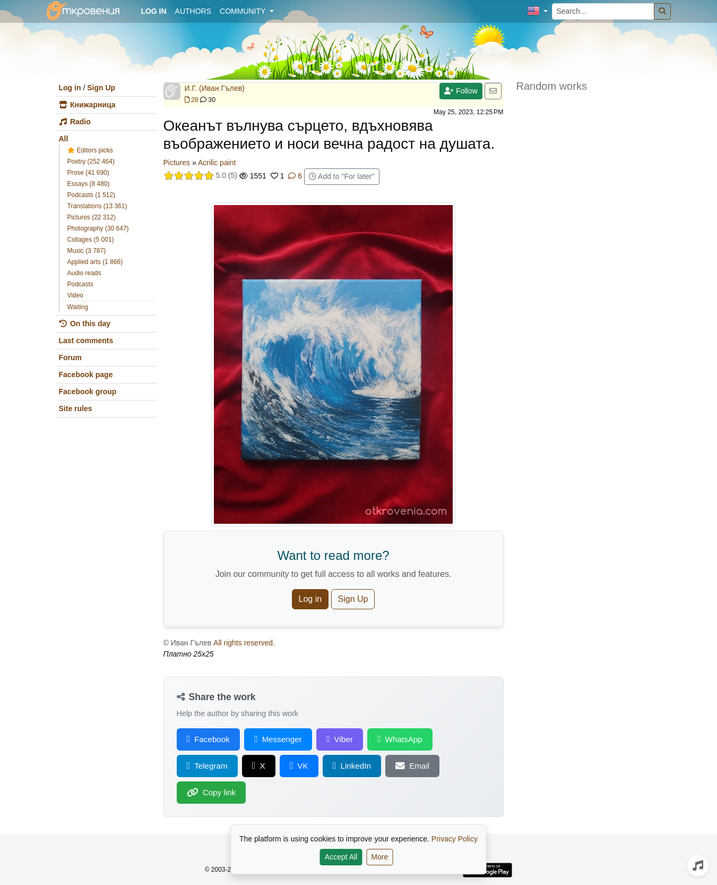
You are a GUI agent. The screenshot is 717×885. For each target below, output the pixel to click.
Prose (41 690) (88, 172)
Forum (70, 357)
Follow (460, 91)
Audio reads (84, 273)
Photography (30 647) (98, 228)
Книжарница (87, 104)
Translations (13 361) (97, 206)
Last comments (86, 340)
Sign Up (101, 87)
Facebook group (88, 391)
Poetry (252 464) (91, 161)
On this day (85, 323)
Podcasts (80, 284)
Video (75, 295)
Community (243, 11)
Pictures (177, 162)
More (379, 857)
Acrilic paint (217, 162)
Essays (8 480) (88, 184)
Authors (193, 11)
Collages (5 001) (90, 239)
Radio (75, 121)
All (63, 138)
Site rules (75, 408)
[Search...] (603, 11)
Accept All (341, 857)
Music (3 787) (86, 250)
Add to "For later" (342, 176)
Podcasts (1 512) (91, 195)
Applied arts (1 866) (95, 262)
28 (191, 100)
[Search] (662, 11)
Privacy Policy (454, 839)
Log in (70, 87)
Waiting (78, 307)
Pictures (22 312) (91, 217)
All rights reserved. (244, 643)
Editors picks (90, 150)
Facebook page (86, 374)
